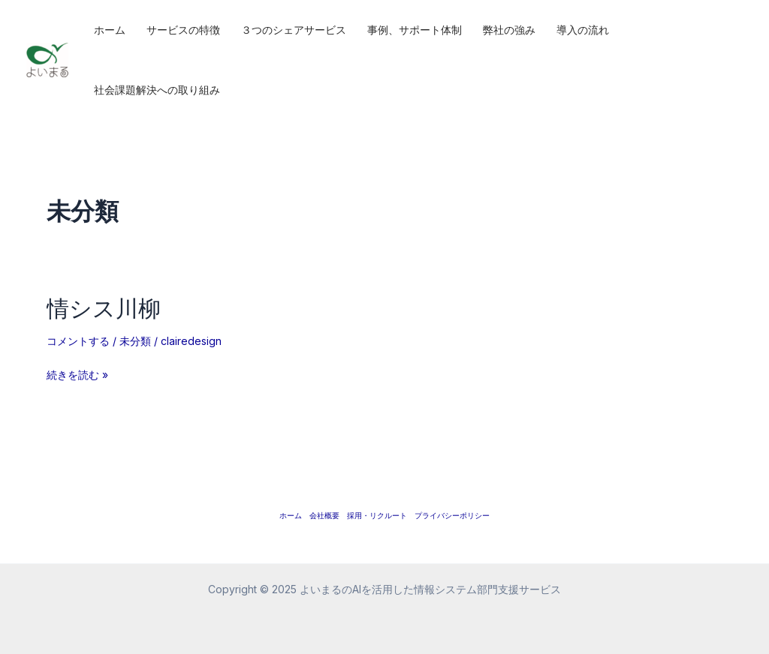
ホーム (109, 29)
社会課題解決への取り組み (157, 89)
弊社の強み (509, 29)
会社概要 (324, 515)
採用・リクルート (377, 515)
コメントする (78, 340)
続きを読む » (77, 375)
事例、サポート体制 (414, 29)
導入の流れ (582, 29)
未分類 (135, 340)
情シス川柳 (104, 307)
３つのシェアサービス (293, 29)
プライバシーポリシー (452, 515)
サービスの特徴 (183, 29)
